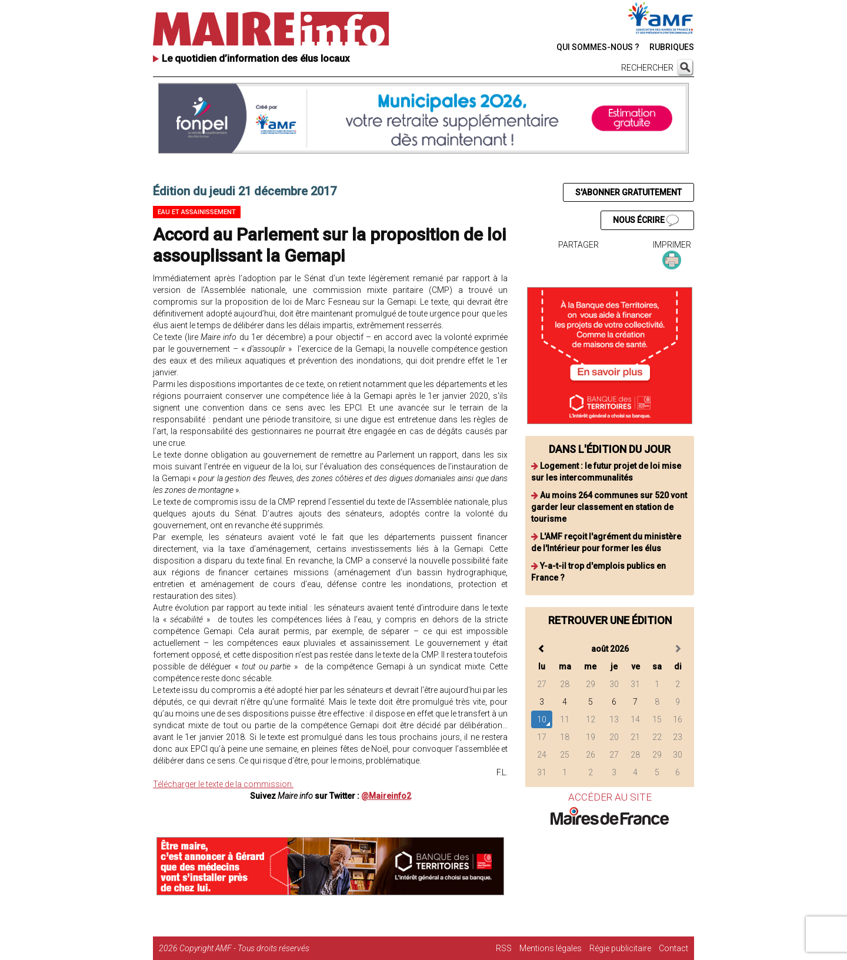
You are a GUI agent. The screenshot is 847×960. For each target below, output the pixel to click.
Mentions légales (550, 948)
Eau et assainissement (197, 212)
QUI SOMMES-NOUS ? (597, 47)
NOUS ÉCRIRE (646, 220)
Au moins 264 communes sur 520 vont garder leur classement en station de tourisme (609, 507)
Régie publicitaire (620, 948)
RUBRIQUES (671, 47)
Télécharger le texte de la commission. (223, 784)
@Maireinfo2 (386, 796)
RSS (504, 948)
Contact (673, 948)
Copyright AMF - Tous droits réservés (244, 948)
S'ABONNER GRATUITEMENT (628, 192)
